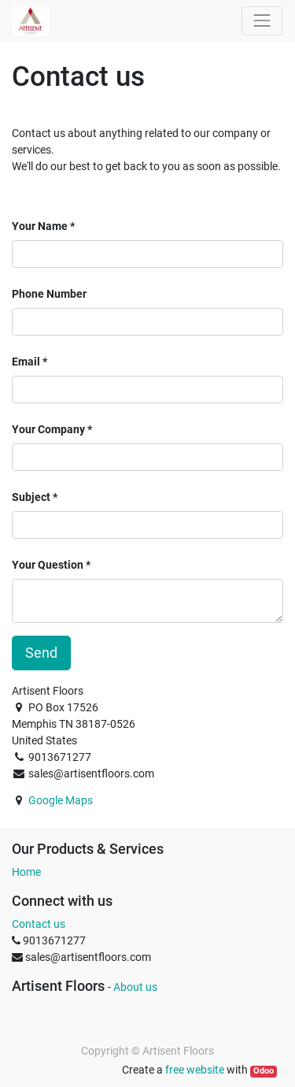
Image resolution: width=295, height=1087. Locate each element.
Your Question (47, 564)
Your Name (40, 226)
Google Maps (60, 800)
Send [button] (41, 653)
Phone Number (49, 294)
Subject (31, 497)
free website (194, 1069)
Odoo (263, 1071)
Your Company (48, 429)
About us (135, 987)
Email (26, 361)
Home (26, 872)
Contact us (38, 924)
